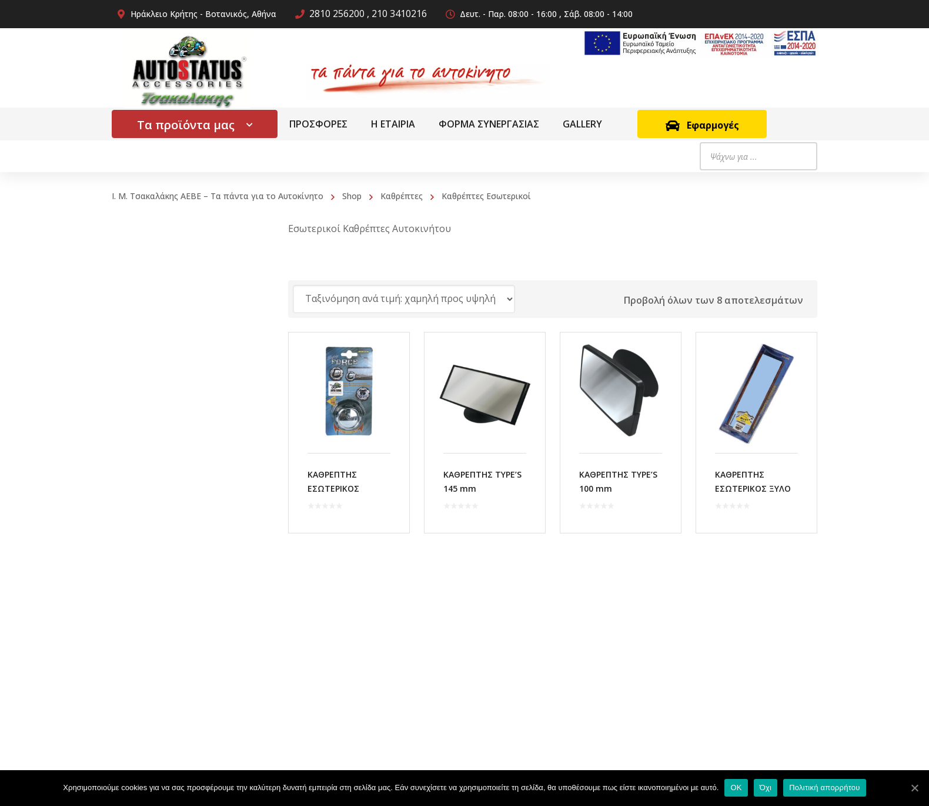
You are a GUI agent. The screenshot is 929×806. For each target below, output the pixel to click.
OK (735, 787)
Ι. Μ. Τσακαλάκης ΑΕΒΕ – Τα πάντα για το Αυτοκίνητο (217, 195)
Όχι (766, 787)
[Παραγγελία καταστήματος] (404, 299)
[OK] (914, 788)
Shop (352, 195)
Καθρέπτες (401, 195)
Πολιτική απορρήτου (824, 787)
